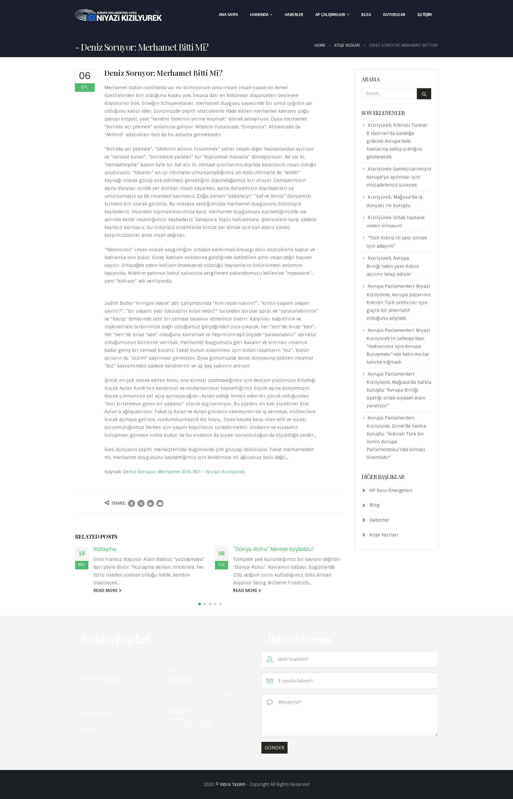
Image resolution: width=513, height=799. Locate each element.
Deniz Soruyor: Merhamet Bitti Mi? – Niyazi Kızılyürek (184, 472)
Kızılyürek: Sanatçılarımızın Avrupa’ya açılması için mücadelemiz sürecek (398, 177)
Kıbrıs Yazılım (232, 784)
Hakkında (259, 14)
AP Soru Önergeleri (391, 490)
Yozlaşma (104, 549)
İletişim (424, 14)
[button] (199, 604)
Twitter (141, 503)
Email (160, 503)
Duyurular (394, 14)
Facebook (131, 503)
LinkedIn (150, 503)
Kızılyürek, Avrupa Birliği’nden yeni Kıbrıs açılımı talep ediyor (392, 266)
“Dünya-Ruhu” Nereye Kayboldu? (273, 549)
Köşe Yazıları (383, 535)
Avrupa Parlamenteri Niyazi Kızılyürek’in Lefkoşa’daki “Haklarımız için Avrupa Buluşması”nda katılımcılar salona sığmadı (398, 346)
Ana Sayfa (228, 14)
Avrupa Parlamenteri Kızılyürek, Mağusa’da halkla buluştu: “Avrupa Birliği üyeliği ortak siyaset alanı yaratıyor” (398, 390)
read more (107, 590)
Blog (366, 14)
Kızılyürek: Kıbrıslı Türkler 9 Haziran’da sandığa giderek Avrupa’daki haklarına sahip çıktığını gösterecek (397, 141)
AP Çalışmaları (330, 14)
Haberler (294, 14)
